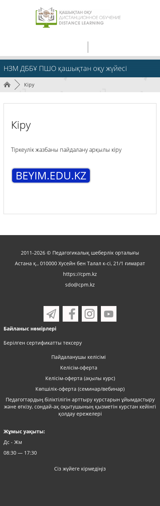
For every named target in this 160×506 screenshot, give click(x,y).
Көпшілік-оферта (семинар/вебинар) (80, 388)
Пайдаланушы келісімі (78, 357)
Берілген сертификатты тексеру (43, 342)
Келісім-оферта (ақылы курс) (80, 378)
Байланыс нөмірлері (30, 328)
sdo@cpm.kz (80, 284)
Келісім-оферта (78, 367)
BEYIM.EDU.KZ (51, 175)
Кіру (29, 84)
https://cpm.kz (80, 274)
